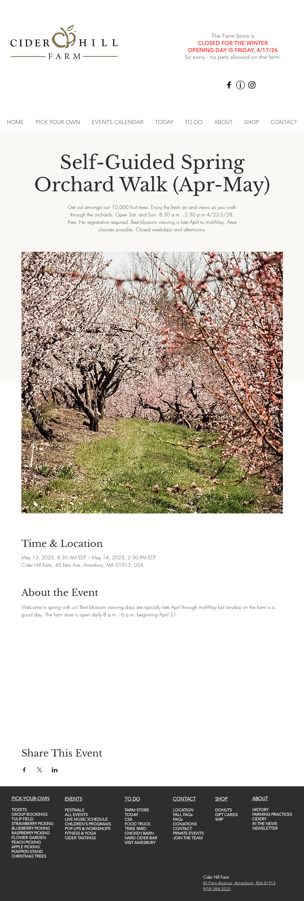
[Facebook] (229, 85)
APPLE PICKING (25, 847)
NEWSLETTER (265, 828)
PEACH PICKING (26, 842)
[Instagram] (252, 85)
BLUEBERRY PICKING (30, 828)
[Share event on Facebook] (24, 769)
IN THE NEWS (264, 823)
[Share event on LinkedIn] (55, 769)
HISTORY (260, 809)
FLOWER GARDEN (28, 837)
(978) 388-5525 (217, 888)
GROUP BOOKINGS (29, 814)
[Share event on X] (39, 769)
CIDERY (259, 819)
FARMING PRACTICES (272, 814)
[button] (58, 122)
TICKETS (19, 809)
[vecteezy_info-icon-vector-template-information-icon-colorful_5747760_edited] (240, 85)
